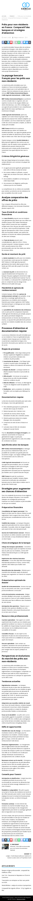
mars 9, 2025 (7, 37)
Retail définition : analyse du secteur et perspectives (16, 885)
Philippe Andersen (19, 37)
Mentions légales (21, 899)
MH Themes (13, 899)
